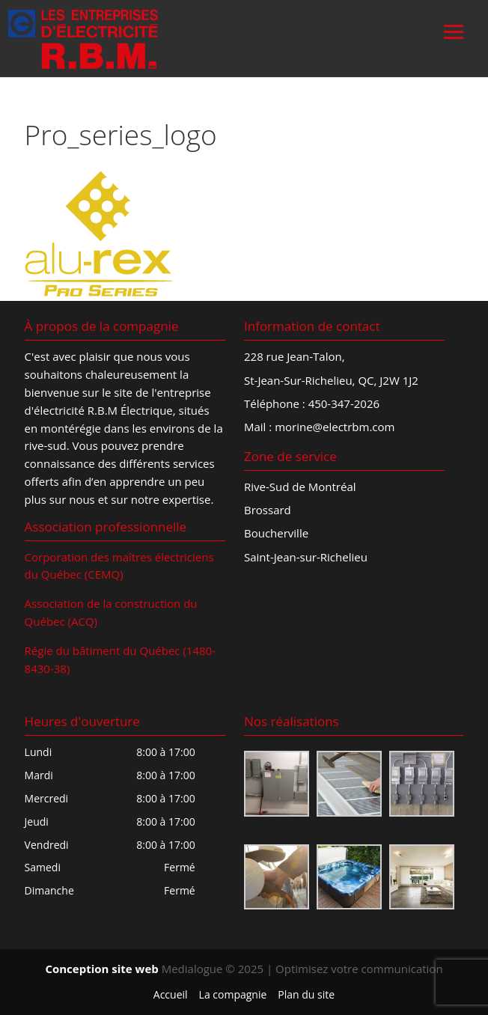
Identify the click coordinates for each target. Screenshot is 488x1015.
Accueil (170, 994)
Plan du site (306, 994)
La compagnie (233, 994)
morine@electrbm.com (334, 426)
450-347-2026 (343, 403)
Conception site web (101, 968)
